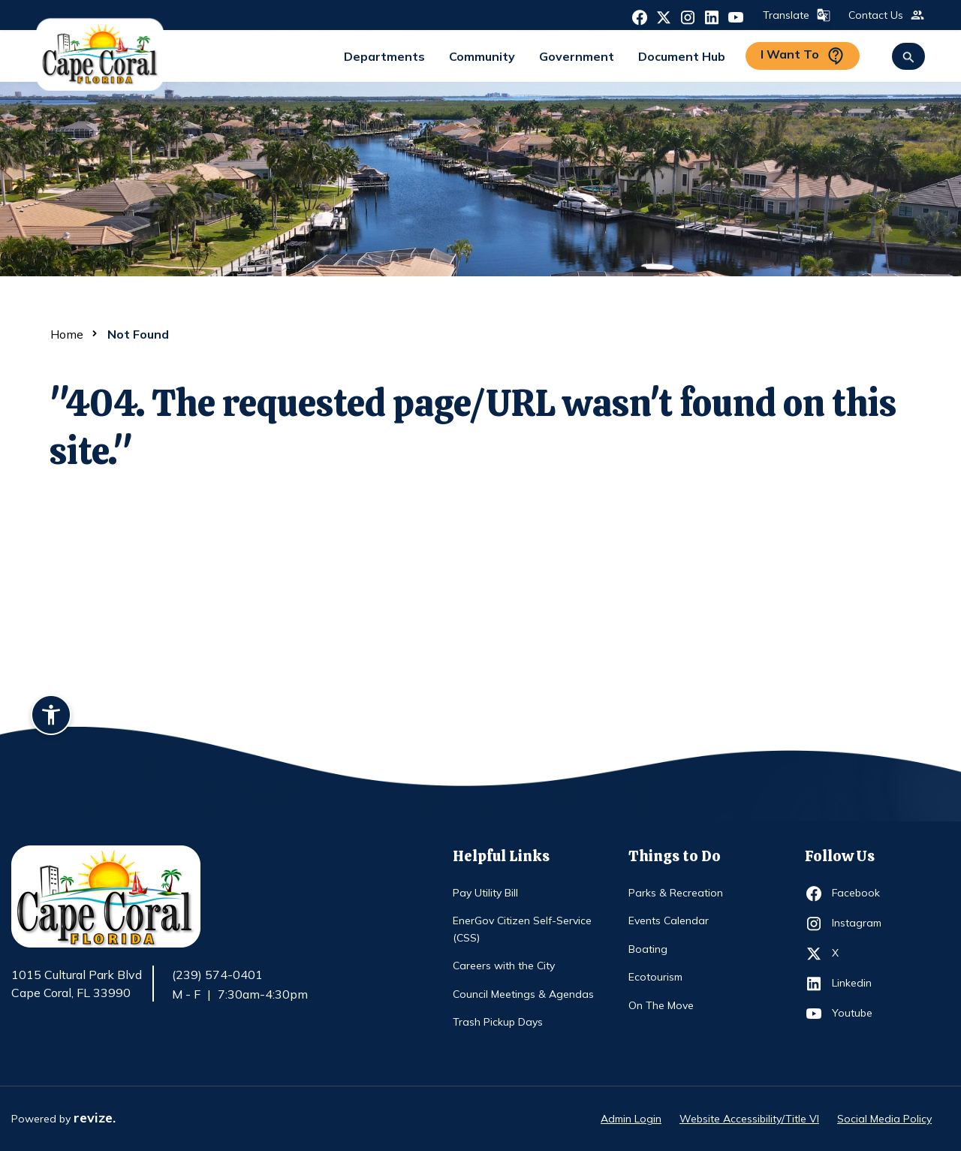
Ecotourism (655, 977)
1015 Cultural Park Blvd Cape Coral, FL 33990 (76, 984)
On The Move (661, 1005)
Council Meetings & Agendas (523, 994)
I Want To (803, 56)
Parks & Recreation (675, 892)
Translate (795, 15)
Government (576, 56)
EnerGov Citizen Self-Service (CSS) (522, 929)
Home (66, 334)
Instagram (859, 923)
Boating (647, 949)
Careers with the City (504, 965)
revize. (95, 1117)
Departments (384, 56)
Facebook (859, 893)
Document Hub (681, 56)
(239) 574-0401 (217, 974)
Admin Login (631, 1118)
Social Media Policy (884, 1118)
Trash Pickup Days (498, 1022)
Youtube (859, 1014)
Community (482, 56)
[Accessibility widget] (51, 717)
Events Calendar (668, 920)
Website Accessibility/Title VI (749, 1118)
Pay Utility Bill (485, 892)
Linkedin (859, 984)
